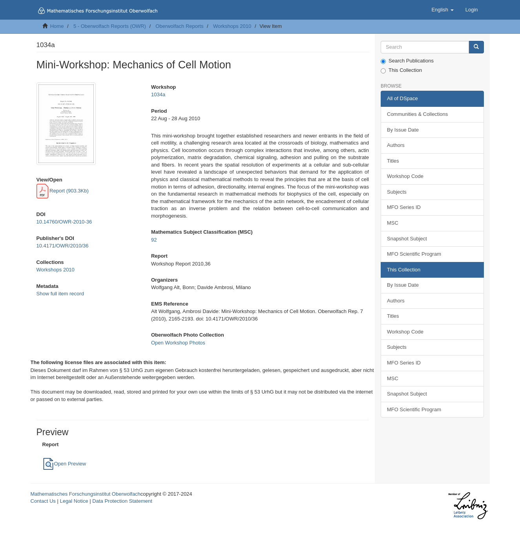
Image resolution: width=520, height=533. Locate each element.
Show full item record (60, 294)
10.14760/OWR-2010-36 (64, 222)
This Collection (401, 70)
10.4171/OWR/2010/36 (62, 246)
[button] (442, 10)
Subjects (397, 192)
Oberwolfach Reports (179, 26)
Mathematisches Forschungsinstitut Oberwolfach (85, 494)
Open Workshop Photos (178, 343)
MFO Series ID (404, 207)
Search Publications (407, 61)
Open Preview (64, 464)
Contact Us (43, 501)
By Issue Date (403, 130)
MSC (392, 223)
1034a (158, 94)
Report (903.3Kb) (62, 191)
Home (57, 26)
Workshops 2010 (232, 26)
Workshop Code (405, 176)
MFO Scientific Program (414, 254)
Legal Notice (74, 501)
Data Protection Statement (122, 501)
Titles (393, 161)
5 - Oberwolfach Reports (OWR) (109, 26)
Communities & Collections (417, 114)
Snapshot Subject (407, 239)
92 (154, 240)
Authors (396, 145)
